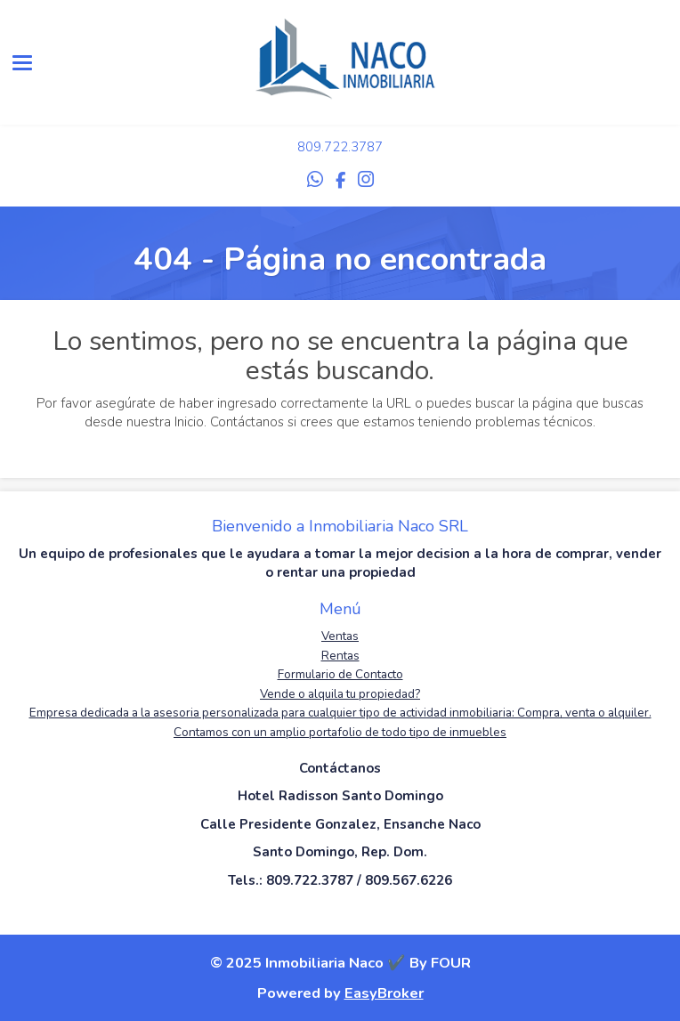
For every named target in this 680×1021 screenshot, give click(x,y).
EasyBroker (384, 993)
